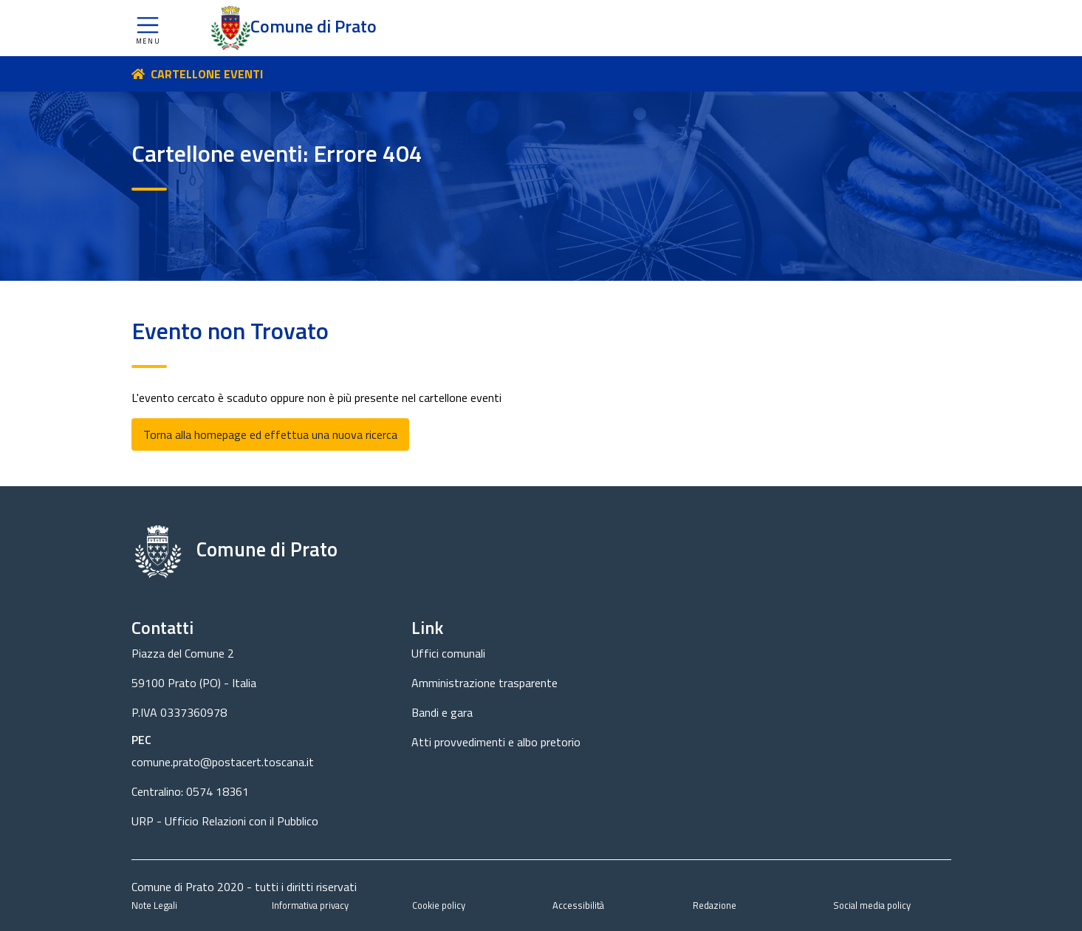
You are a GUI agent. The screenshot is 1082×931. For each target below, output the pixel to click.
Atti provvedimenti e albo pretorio (496, 742)
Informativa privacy (310, 905)
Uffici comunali (448, 653)
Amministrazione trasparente (484, 683)
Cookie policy (438, 905)
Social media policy (872, 905)
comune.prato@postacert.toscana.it (222, 762)
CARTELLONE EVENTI (207, 74)
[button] (147, 28)
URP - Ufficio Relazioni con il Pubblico (224, 821)
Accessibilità (578, 905)
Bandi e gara (442, 712)
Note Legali (154, 905)
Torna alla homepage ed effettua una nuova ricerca (270, 434)
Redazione (714, 905)
